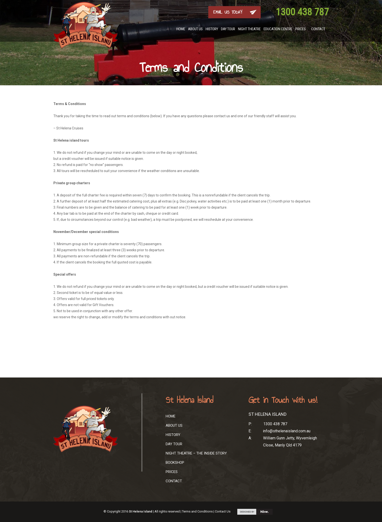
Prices (300, 29)
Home (180, 29)
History (212, 29)
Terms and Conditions (197, 511)
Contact (318, 29)
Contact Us (222, 511)
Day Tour (228, 29)
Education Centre (278, 29)
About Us (195, 29)
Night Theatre (249, 29)
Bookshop (175, 462)
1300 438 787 (302, 12)
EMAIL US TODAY (227, 12)
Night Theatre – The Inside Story (196, 453)
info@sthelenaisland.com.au (286, 431)
